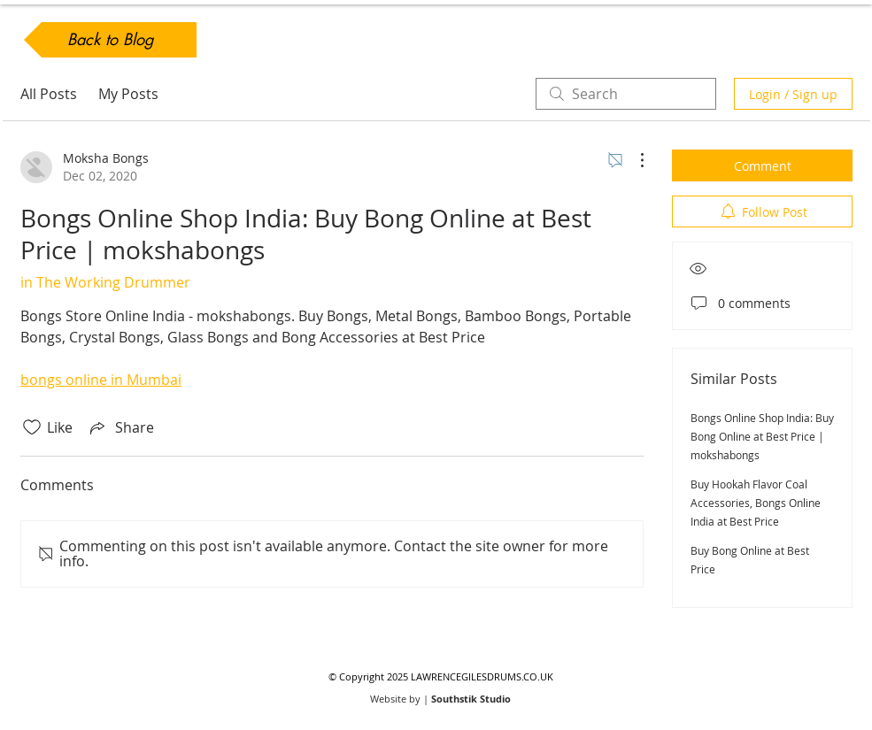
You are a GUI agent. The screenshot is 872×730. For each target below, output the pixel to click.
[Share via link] (120, 427)
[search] (626, 94)
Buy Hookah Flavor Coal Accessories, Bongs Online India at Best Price (756, 502)
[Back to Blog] (110, 40)
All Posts (48, 94)
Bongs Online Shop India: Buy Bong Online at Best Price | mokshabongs (762, 436)
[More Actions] (633, 160)
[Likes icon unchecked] (31, 427)
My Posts (128, 94)
